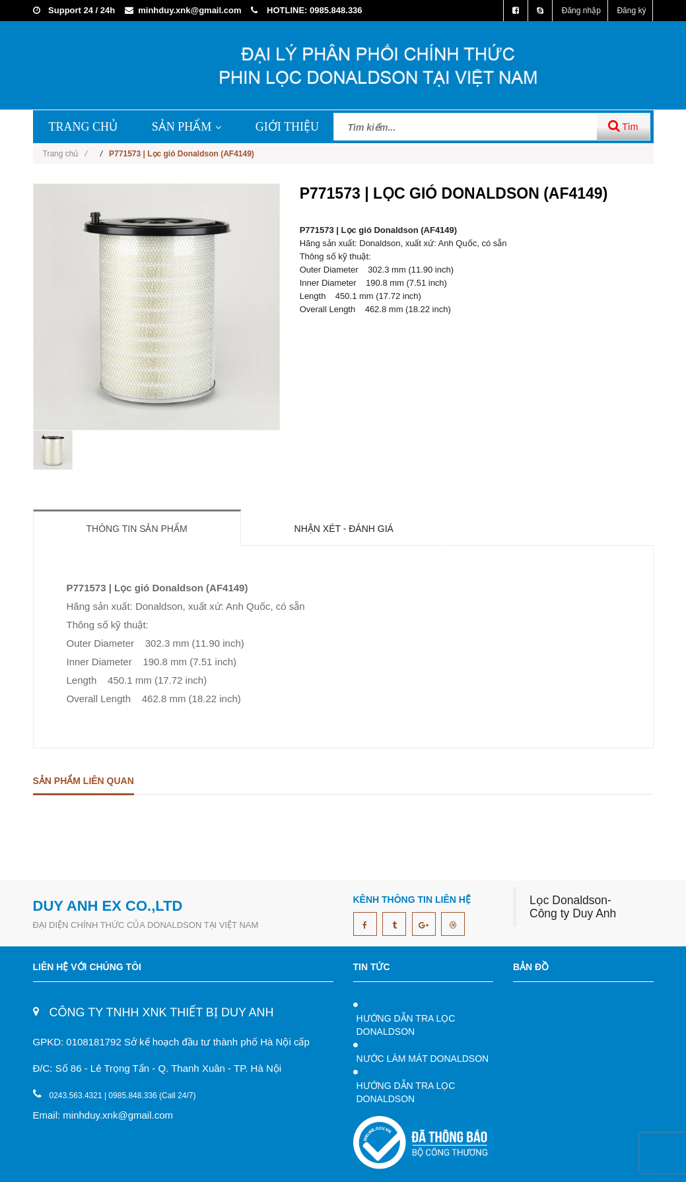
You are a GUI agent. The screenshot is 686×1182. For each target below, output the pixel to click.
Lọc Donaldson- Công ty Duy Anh (573, 907)
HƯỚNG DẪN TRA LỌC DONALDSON (406, 1025)
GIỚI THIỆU (287, 126)
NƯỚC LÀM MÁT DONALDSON (423, 1058)
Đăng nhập (581, 10)
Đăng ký (631, 10)
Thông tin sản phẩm (137, 528)
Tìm (623, 125)
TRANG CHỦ (83, 126)
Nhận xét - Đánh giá (344, 528)
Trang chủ (65, 153)
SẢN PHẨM (187, 126)
